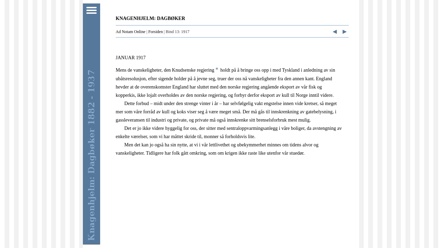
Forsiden (155, 31)
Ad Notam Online (130, 31)
